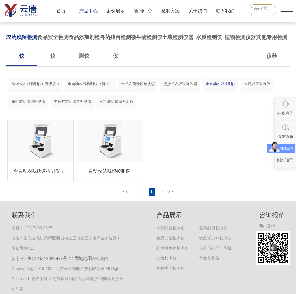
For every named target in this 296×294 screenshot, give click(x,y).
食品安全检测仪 (53, 46)
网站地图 (83, 258)
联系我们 (225, 10)
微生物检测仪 (146, 37)
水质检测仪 (209, 37)
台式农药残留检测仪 (138, 84)
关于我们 (197, 10)
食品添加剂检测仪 (84, 46)
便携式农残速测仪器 (180, 84)
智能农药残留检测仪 (117, 101)
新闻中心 (143, 10)
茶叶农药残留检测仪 (28, 101)
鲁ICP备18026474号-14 (50, 258)
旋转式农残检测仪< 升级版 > (35, 84)
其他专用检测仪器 (271, 46)
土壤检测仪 (166, 258)
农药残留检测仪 (21, 46)
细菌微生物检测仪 (172, 248)
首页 (61, 10)
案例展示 (115, 10)
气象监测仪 (209, 258)
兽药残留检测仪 (115, 46)
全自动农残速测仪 (221, 84)
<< (125, 191)
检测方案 (170, 10)
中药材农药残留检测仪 (72, 101)
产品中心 (88, 10)
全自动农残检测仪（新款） (90, 84)
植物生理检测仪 (170, 268)
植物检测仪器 (240, 37)
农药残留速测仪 (257, 84)
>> (170, 191)
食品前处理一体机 (215, 248)
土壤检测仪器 (177, 37)
